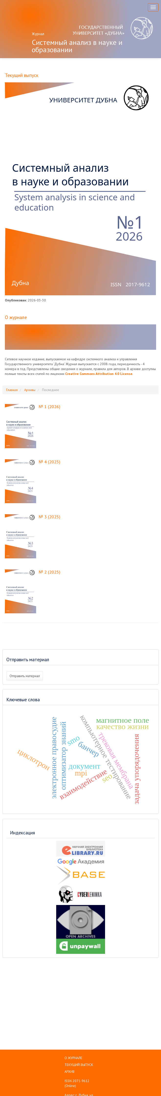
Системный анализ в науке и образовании (77, 45)
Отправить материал (25, 676)
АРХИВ (69, 1071)
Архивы (29, 390)
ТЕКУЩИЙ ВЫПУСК (78, 1065)
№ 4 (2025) (49, 462)
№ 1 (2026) (49, 406)
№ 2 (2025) (49, 572)
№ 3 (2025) (49, 517)
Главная (12, 390)
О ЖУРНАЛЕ (73, 1058)
